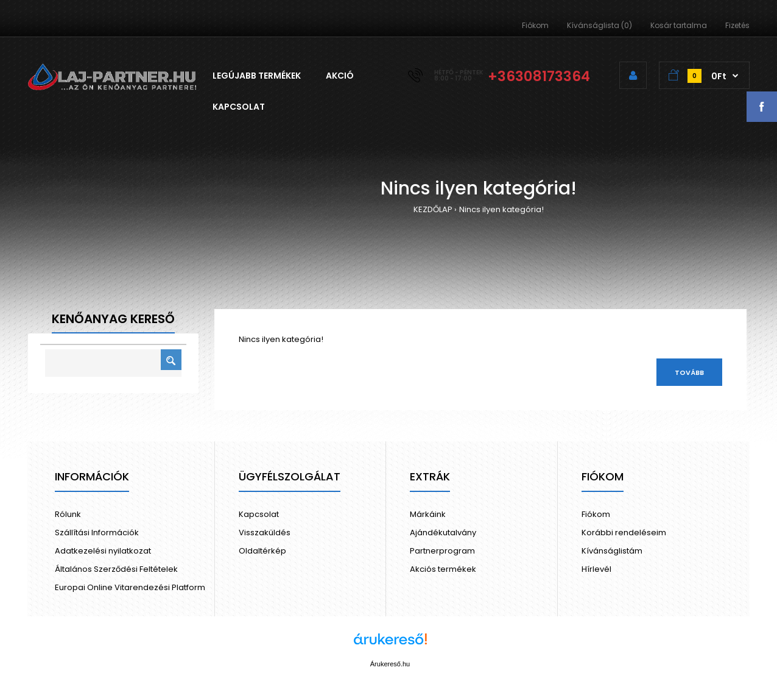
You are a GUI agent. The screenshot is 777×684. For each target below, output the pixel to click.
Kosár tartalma (678, 25)
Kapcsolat (259, 514)
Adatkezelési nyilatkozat (103, 551)
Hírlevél (596, 569)
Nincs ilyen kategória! (501, 209)
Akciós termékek (443, 569)
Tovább (689, 372)
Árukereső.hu (390, 664)
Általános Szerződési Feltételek (116, 569)
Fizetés (737, 25)
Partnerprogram (442, 551)
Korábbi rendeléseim (624, 532)
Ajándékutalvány (443, 532)
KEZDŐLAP (432, 209)
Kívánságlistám (612, 551)
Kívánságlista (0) (599, 25)
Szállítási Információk (97, 532)
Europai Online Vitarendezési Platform (130, 587)
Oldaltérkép (262, 551)
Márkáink (428, 514)
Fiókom (535, 25)
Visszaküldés (264, 532)
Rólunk (68, 514)
